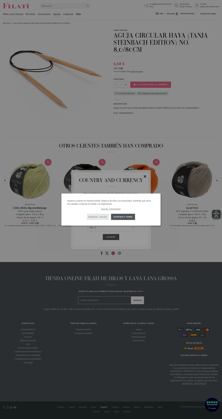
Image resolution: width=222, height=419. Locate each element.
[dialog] (111, 209)
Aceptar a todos (123, 217)
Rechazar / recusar (98, 217)
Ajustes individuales (111, 209)
